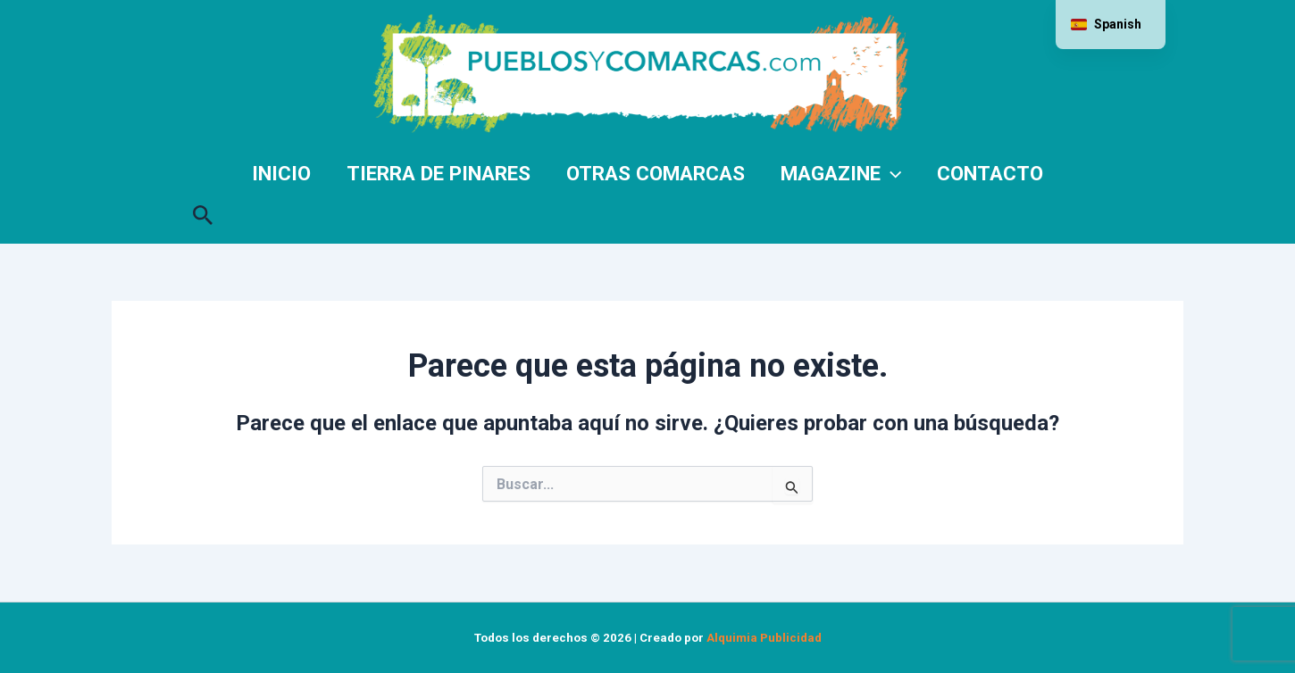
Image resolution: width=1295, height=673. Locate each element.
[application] (891, 173)
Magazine (841, 173)
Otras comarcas (655, 173)
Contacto (990, 173)
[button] (203, 211)
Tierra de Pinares (439, 173)
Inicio (281, 173)
